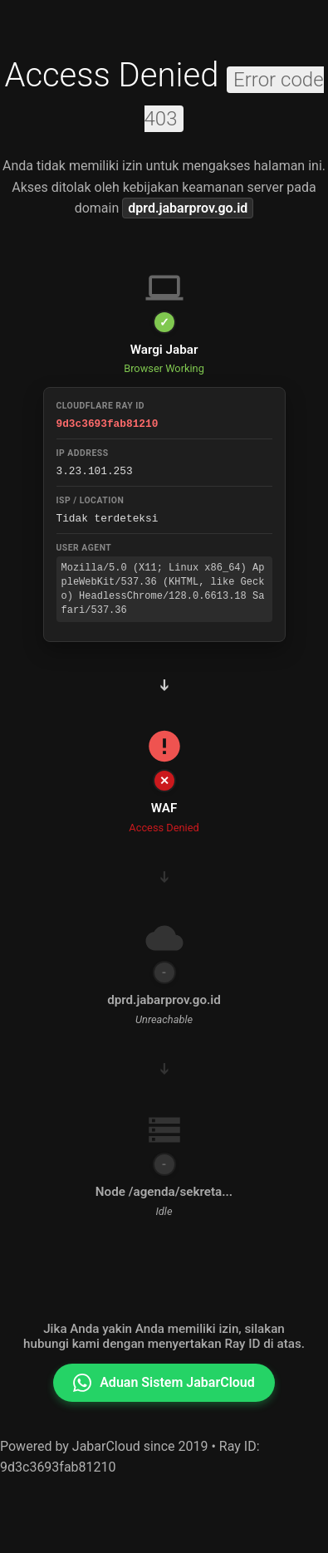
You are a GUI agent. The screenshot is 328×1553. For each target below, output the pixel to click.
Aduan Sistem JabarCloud (164, 1383)
